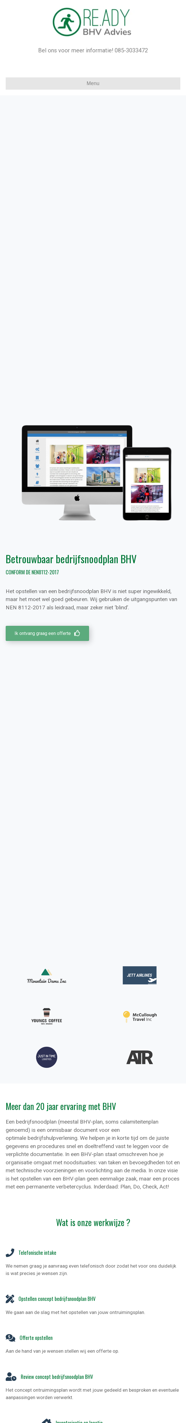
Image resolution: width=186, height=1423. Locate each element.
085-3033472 (131, 50)
